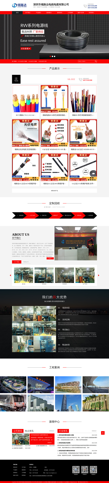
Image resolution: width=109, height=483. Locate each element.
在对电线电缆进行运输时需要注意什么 (40, 435)
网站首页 (15, 467)
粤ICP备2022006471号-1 (83, 482)
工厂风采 (16, 262)
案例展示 (49, 12)
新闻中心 (54, 421)
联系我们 (91, 12)
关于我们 (27, 12)
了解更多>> (50, 258)
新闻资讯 (59, 12)
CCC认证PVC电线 (22, 61)
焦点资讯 (29, 431)
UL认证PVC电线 (33, 61)
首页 (17, 12)
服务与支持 (81, 12)
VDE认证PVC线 (42, 61)
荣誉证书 (26, 262)
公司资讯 (18, 431)
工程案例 (54, 367)
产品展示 (38, 12)
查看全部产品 (54, 190)
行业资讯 (63, 431)
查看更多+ (51, 430)
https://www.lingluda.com (51, 472)
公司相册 (70, 12)
